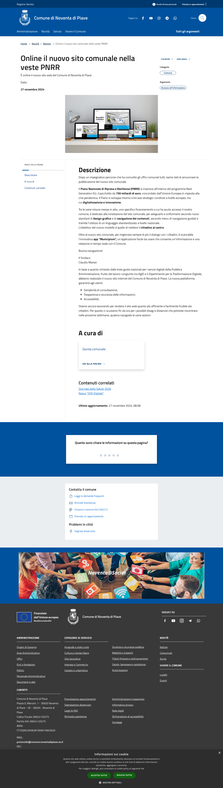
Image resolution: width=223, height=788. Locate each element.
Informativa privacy (122, 705)
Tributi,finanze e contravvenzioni (130, 659)
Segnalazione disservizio (77, 705)
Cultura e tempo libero (76, 653)
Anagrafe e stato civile (76, 647)
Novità (35, 44)
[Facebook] (141, 18)
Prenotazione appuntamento (80, 699)
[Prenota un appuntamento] (193, 4)
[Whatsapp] (173, 18)
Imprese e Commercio (76, 664)
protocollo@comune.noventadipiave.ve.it (40, 742)
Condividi (167, 59)
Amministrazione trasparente (128, 699)
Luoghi (163, 675)
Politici (20, 670)
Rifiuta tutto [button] (124, 775)
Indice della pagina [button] (33, 164)
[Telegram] (165, 18)
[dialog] (111, 768)
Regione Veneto (25, 4)
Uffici (19, 659)
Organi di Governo (27, 647)
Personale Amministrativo (31, 676)
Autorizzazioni (120, 670)
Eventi (163, 680)
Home (24, 44)
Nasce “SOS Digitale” (91, 393)
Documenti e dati (26, 682)
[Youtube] (149, 18)
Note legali (118, 711)
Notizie (47, 44)
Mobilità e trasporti (122, 653)
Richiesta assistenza (75, 716)
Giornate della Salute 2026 (95, 389)
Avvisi (163, 659)
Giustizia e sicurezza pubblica (128, 647)
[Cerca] (202, 18)
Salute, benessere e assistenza (129, 664)
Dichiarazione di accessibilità (127, 716)
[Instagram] (157, 18)
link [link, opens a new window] (142, 768)
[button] (111, 782)
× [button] (219, 753)
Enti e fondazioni (26, 664)
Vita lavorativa (72, 659)
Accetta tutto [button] (99, 775)
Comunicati (166, 653)
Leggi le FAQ (71, 711)
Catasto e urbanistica (76, 670)
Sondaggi (117, 722)
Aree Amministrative (28, 653)
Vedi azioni (184, 59)
